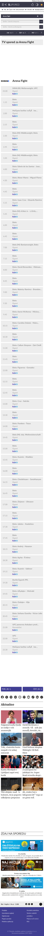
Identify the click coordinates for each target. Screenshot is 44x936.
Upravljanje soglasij (8, 913)
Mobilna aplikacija (7, 921)
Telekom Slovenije (37, 1)
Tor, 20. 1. (6, 689)
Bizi (2, 904)
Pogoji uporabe (6, 918)
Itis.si (12, 904)
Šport (10, 9)
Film (4, 9)
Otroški (28, 9)
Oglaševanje (5, 916)
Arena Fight (19, 81)
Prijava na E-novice (32, 918)
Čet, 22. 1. (37, 689)
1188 (17, 904)
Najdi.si (7, 904)
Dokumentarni (19, 9)
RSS (28, 921)
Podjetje (4, 910)
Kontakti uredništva (33, 910)
